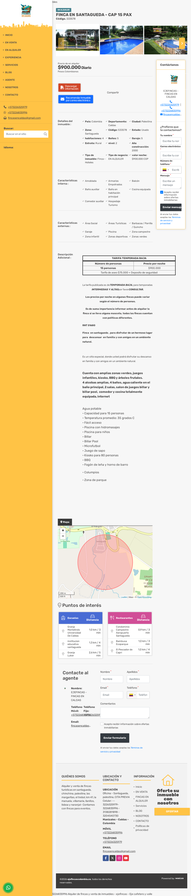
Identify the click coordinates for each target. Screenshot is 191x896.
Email (104, 687)
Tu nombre (166, 135)
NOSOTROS (11, 87)
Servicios (11, 65)
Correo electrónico (170, 147)
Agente (10, 79)
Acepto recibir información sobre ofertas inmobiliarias (126, 726)
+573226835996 (17, 112)
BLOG (8, 72)
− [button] (63, 536)
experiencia (13, 57)
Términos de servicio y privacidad (170, 220)
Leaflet (124, 597)
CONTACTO (11, 94)
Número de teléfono (166, 162)
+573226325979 (17, 107)
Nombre (105, 672)
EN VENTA (11, 42)
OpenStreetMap (144, 597)
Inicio (8, 35)
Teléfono (133, 687)
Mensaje (165, 175)
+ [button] (63, 531)
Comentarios (107, 703)
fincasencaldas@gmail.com (24, 118)
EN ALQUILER (13, 50)
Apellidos (133, 672)
